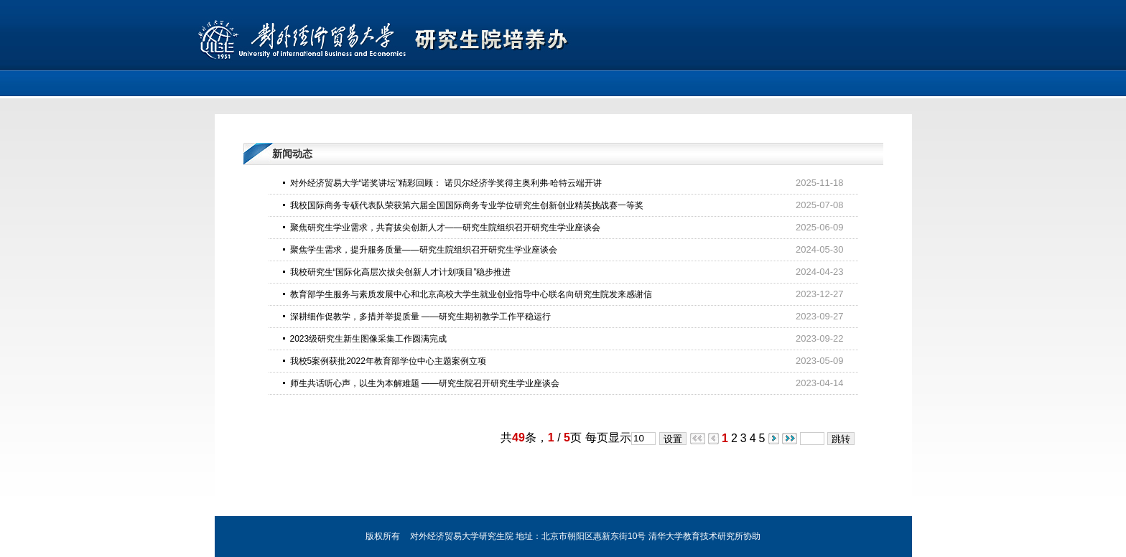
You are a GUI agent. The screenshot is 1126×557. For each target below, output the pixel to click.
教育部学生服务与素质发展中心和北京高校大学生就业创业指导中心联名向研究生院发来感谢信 (471, 294)
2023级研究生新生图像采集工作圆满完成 (368, 339)
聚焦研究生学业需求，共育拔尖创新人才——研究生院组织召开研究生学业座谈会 (445, 228)
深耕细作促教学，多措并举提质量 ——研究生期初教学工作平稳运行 (420, 317)
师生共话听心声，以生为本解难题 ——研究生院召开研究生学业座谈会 (424, 383)
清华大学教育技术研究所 (695, 536)
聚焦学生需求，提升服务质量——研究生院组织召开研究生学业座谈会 (423, 250)
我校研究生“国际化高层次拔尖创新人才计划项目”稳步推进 (400, 272)
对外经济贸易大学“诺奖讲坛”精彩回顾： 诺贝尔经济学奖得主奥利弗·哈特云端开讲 (446, 183)
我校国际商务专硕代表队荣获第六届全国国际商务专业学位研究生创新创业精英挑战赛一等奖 (466, 205)
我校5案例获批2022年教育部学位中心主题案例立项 (388, 361)
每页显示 (608, 437)
